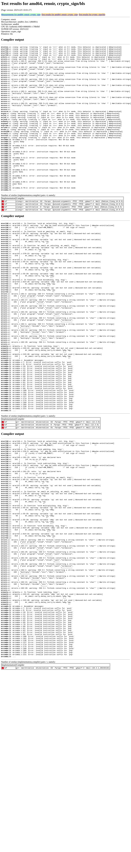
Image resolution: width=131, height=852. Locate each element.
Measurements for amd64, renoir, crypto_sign (21, 14)
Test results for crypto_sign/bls (92, 14)
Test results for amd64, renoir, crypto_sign (59, 14)
